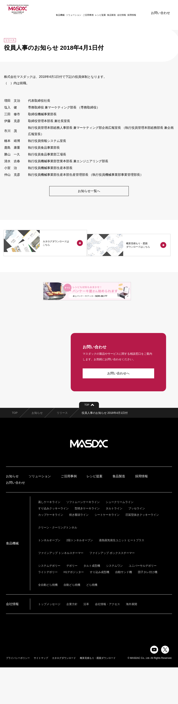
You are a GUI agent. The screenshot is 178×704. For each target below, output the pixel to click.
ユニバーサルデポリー (143, 602)
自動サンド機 (123, 608)
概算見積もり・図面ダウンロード (98, 694)
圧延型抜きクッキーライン (142, 551)
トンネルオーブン (49, 576)
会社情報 (116, 9)
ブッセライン (136, 545)
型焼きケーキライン (87, 545)
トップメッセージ (49, 640)
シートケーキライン (107, 551)
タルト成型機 (91, 602)
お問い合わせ (160, 9)
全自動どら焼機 (48, 621)
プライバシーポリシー (18, 694)
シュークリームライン (120, 538)
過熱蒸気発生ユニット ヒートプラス (121, 576)
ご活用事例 (82, 9)
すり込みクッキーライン (53, 545)
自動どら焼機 (72, 621)
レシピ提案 (95, 9)
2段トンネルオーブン (79, 576)
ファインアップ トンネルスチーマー (60, 589)
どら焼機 (91, 621)
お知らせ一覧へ (89, 191)
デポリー (71, 602)
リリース (62, 449)
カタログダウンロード (64, 694)
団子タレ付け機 (147, 608)
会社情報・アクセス (107, 640)
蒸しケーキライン (49, 538)
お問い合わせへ (118, 410)
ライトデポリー (48, 608)
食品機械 (54, 9)
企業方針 (71, 640)
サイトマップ (41, 694)
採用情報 (126, 9)
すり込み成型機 (99, 608)
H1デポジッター (74, 608)
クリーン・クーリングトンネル (57, 564)
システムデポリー (49, 602)
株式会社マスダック (89, 480)
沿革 (86, 640)
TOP (15, 449)
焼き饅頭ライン (79, 551)
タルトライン (114, 545)
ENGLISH (138, 9)
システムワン (114, 602)
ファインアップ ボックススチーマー (112, 589)
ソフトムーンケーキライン (83, 538)
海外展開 (131, 640)
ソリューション (68, 9)
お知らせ (37, 449)
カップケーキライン (50, 551)
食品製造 (106, 9)
